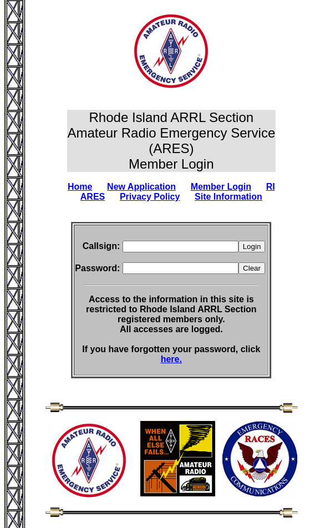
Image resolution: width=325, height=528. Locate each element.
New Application (141, 186)
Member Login (221, 186)
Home (80, 186)
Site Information (228, 196)
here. (171, 359)
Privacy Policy (150, 196)
